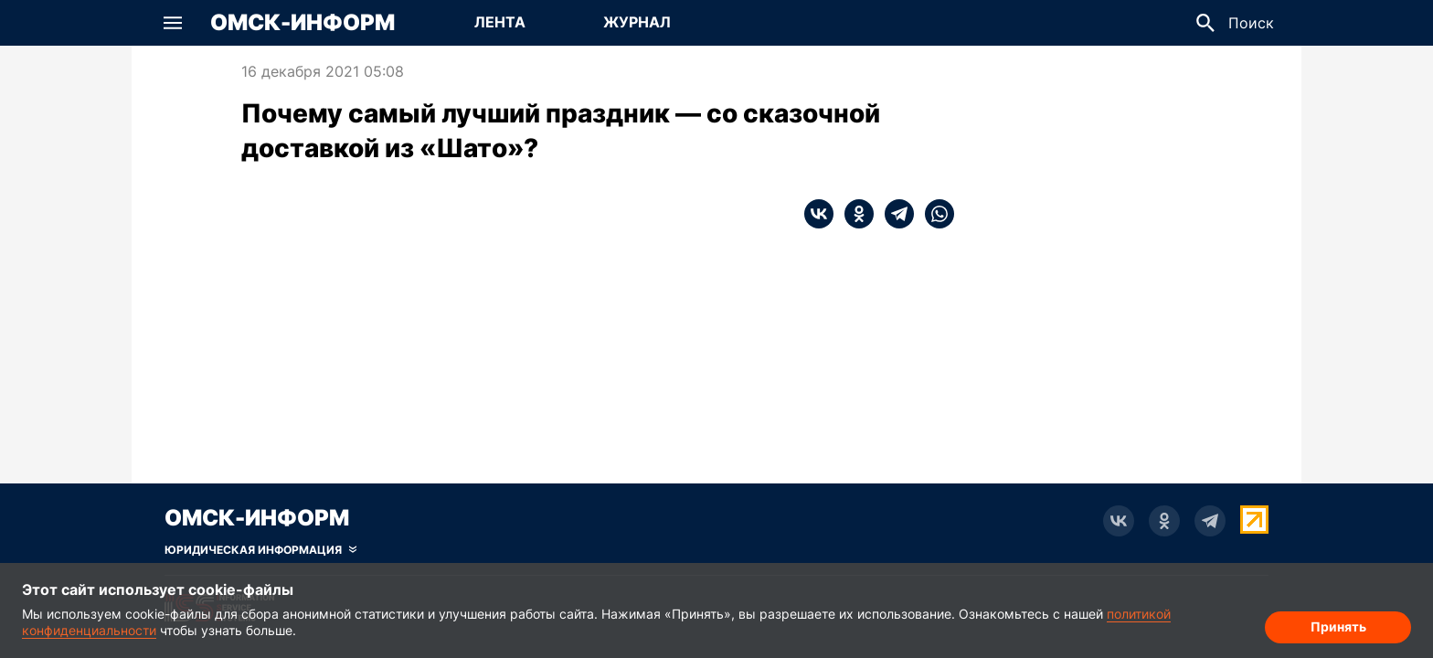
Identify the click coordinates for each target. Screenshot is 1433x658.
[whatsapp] (934, 213)
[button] (173, 23)
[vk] (818, 213)
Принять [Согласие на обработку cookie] (1338, 626)
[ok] (853, 213)
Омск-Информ (302, 23)
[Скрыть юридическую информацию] (260, 550)
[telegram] (894, 213)
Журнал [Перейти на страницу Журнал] (637, 22)
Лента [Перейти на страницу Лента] (499, 22)
